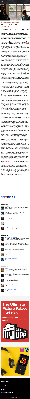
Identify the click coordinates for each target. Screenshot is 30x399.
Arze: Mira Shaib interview (8, 253)
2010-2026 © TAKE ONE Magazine (15, 397)
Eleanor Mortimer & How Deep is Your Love (11, 237)
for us (2, 385)
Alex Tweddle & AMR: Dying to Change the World (12, 242)
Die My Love (6, 268)
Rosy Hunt (12, 26)
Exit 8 (5, 222)
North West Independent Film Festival (10, 289)
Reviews (7, 22)
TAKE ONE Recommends (14, 22)
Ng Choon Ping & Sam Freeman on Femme (11, 258)
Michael (6, 211)
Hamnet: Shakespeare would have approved (11, 273)
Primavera (6, 227)
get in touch (7, 385)
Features (3, 22)
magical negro (8, 161)
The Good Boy (7, 206)
